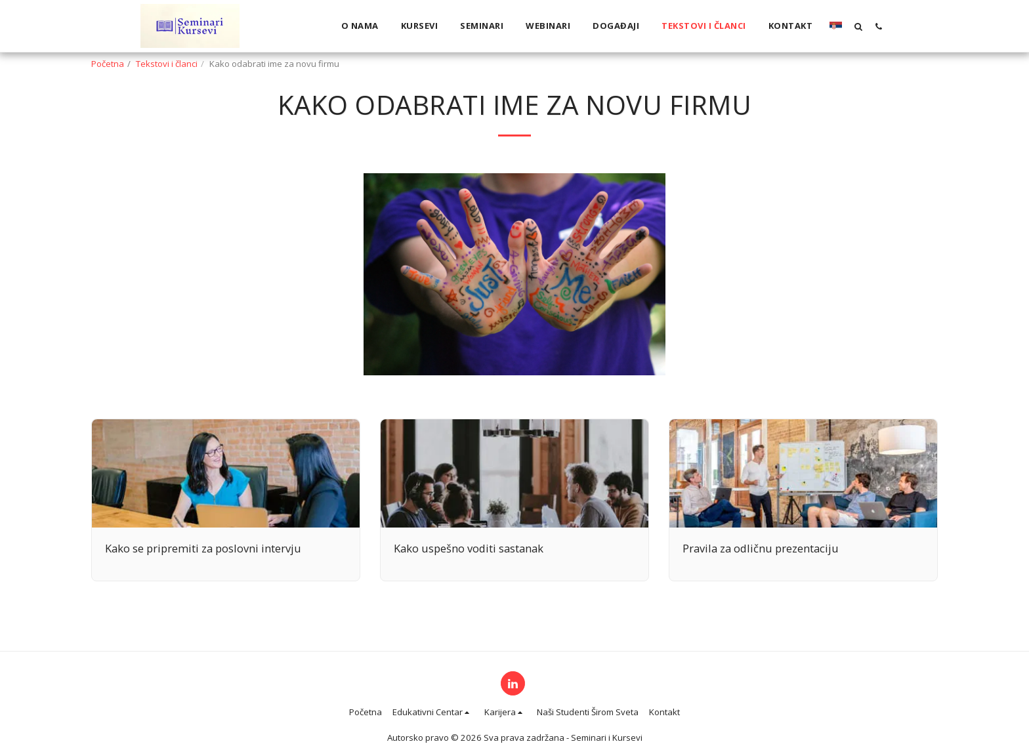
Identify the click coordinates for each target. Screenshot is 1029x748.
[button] (858, 26)
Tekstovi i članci (167, 64)
